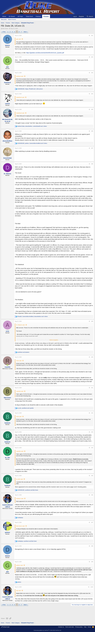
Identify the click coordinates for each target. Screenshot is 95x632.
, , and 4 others (32, 316)
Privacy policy (79, 627)
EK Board (12, 16)
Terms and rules (69, 627)
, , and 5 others (32, 143)
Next (25, 31)
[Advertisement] (34, 612)
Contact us (61, 627)
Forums (46, 16)
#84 (92, 93)
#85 (92, 109)
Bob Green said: (20, 526)
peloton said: (19, 565)
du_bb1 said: (19, 479)
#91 (92, 387)
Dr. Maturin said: (20, 325)
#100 (92, 587)
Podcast (38, 16)
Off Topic (20, 16)
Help (85, 627)
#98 (92, 546)
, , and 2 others (32, 126)
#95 (92, 475)
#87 (92, 148)
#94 (92, 447)
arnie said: (19, 360)
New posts (4, 19)
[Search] (90, 16)
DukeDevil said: (20, 97)
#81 (92, 35)
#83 (92, 72)
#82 (92, 57)
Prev (4, 31)
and (23, 352)
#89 (92, 321)
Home (4, 16)
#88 (92, 164)
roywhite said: (19, 391)
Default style (5, 627)
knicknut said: (19, 76)
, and (25, 408)
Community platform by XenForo (47, 630)
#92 (92, 413)
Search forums (12, 19)
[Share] (89, 36)
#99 (92, 561)
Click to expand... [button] (54, 340)
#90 (92, 357)
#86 (92, 131)
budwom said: (20, 498)
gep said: (18, 39)
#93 (92, 432)
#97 (92, 522)
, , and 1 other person (30, 89)
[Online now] (7, 65)
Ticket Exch (29, 16)
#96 (92, 495)
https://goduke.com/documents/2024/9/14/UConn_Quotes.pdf (45, 52)
